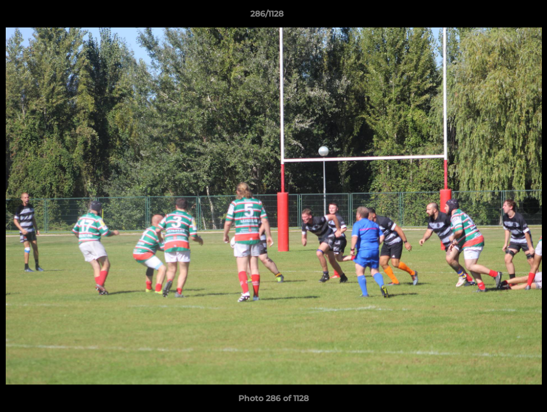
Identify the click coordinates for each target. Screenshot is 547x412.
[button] (499, 16)
